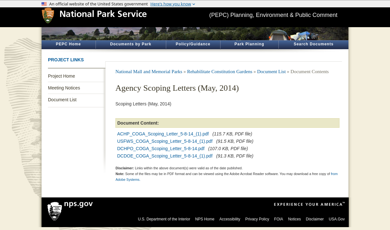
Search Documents (314, 44)
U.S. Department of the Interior (164, 219)
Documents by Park (130, 44)
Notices (294, 219)
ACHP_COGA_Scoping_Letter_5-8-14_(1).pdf (163, 133)
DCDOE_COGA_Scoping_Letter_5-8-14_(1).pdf (165, 155)
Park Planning (249, 44)
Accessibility (229, 219)
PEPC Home (68, 44)
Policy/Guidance (193, 44)
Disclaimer (315, 219)
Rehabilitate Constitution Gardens (219, 71)
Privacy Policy (257, 219)
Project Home (61, 76)
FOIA (278, 219)
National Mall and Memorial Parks (148, 71)
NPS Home (205, 219)
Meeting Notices (64, 87)
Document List (62, 99)
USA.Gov (337, 219)
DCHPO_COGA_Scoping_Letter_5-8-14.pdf (161, 148)
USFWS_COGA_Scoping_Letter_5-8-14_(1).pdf (165, 141)
